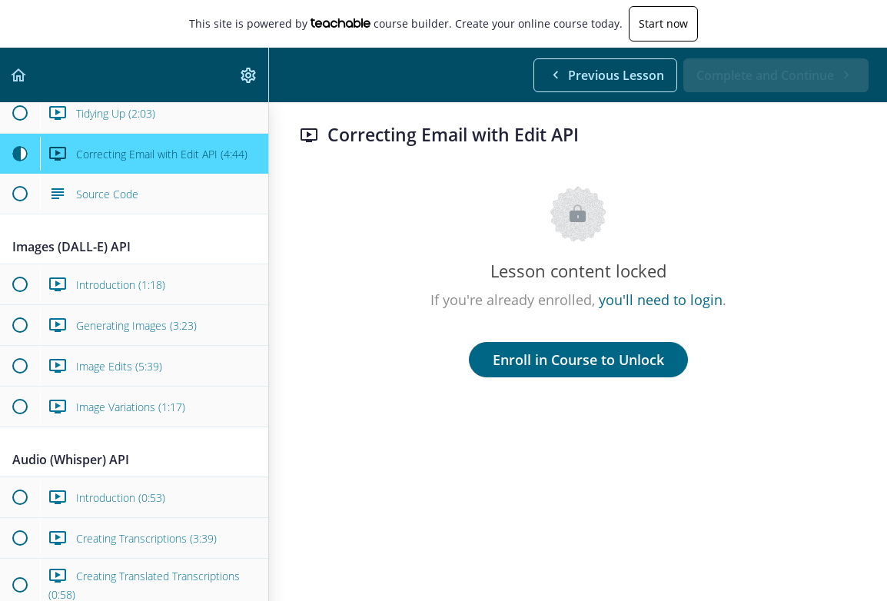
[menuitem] (249, 75)
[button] (19, 75)
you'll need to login (661, 300)
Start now (663, 23)
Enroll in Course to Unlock (578, 359)
